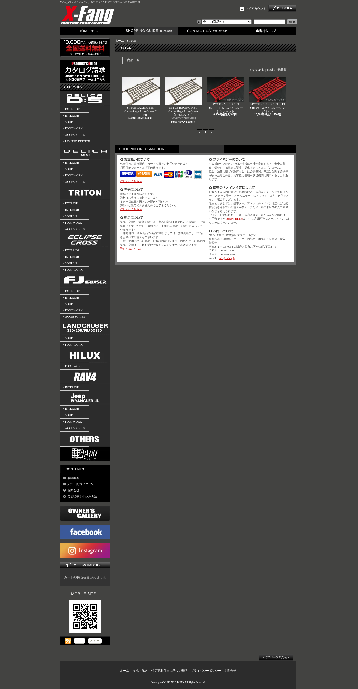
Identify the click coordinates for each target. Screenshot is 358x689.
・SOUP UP (69, 122)
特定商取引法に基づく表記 (169, 670)
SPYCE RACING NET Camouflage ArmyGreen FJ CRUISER (141, 97)
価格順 (270, 70)
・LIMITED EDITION (76, 141)
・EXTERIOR (71, 109)
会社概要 (73, 478)
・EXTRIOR (70, 203)
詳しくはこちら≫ (131, 181)
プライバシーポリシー (206, 670)
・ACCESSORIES (73, 135)
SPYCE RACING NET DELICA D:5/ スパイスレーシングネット (225, 95)
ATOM (95, 641)
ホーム (89, 31)
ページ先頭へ (276, 657)
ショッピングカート (282, 8)
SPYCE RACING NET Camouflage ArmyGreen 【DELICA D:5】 (183, 97)
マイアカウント (255, 8)
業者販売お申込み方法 (82, 496)
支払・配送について (148, 31)
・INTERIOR (70, 115)
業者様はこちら (266, 31)
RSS (79, 641)
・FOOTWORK (72, 222)
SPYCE (131, 40)
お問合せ (207, 31)
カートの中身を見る (85, 565)
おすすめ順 (256, 70)
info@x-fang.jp (234, 218)
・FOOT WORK (72, 128)
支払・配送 (140, 670)
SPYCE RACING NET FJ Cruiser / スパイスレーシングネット (267, 95)
